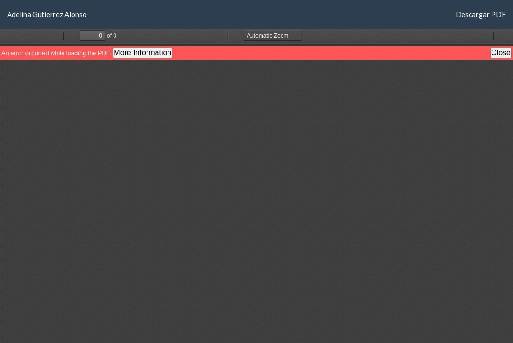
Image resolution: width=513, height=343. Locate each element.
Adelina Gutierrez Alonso (47, 14)
